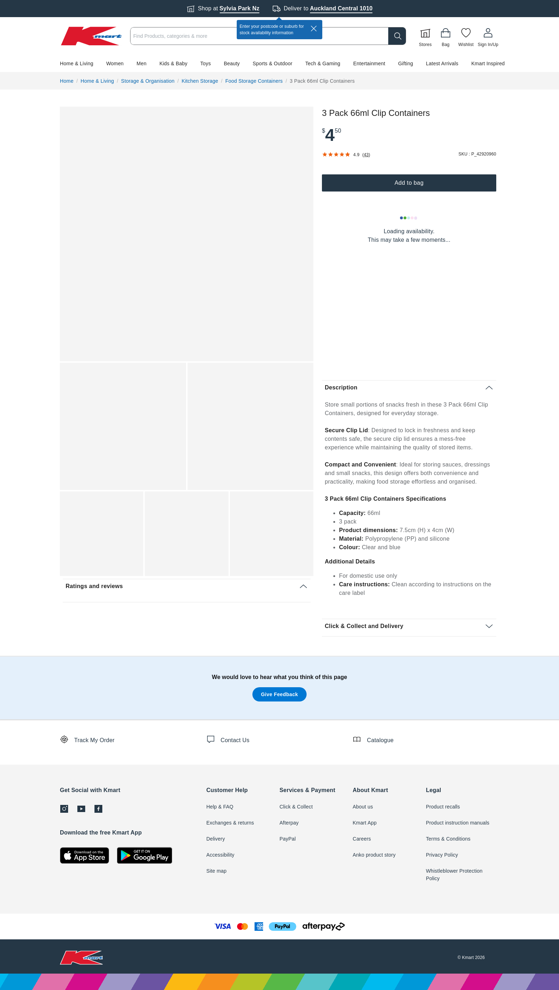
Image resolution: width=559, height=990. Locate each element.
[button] (279, 63)
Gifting (405, 63)
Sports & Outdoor (272, 63)
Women (115, 63)
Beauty (232, 63)
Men (142, 63)
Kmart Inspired (488, 63)
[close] (313, 28)
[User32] (488, 36)
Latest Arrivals (442, 63)
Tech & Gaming (322, 63)
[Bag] (445, 36)
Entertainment (369, 63)
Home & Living (76, 63)
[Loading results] (409, 217)
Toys (205, 63)
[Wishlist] (466, 36)
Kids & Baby (173, 63)
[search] (397, 36)
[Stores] (425, 36)
